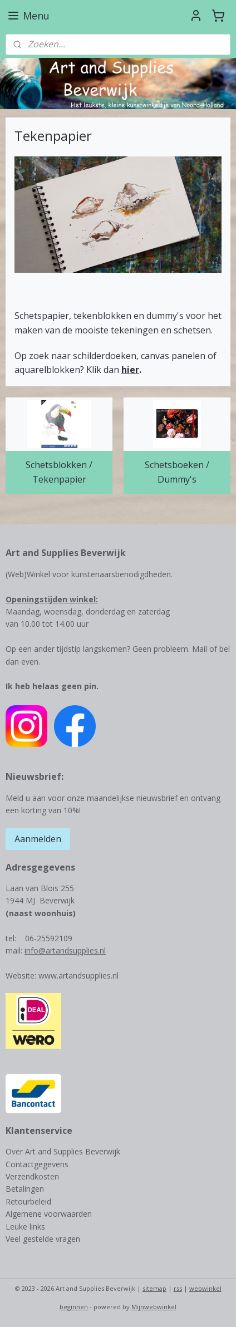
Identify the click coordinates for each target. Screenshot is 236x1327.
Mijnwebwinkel (153, 1307)
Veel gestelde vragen (43, 1238)
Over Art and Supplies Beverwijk (63, 1151)
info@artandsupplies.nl (65, 950)
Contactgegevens (37, 1164)
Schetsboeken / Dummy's (177, 472)
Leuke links (25, 1226)
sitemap (154, 1288)
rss (178, 1288)
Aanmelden (37, 839)
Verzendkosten (32, 1176)
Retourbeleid (28, 1201)
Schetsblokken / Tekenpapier (59, 472)
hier (130, 369)
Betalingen (25, 1188)
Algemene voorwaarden (49, 1213)
